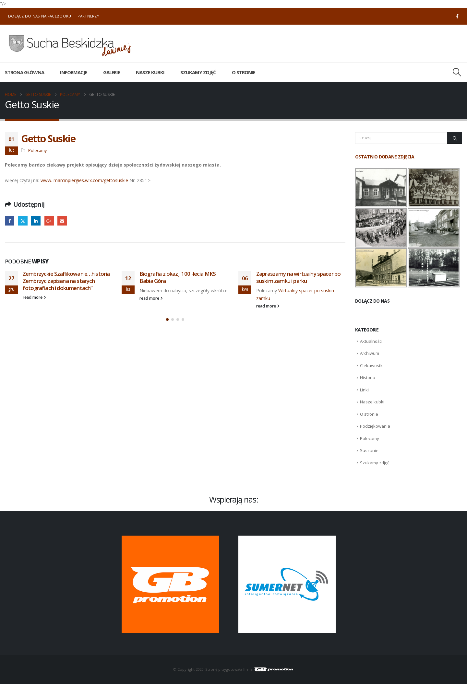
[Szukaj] (454, 138)
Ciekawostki (372, 365)
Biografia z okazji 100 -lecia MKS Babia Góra (177, 277)
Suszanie (369, 450)
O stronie (243, 72)
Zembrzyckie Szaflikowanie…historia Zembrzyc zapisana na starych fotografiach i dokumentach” (66, 281)
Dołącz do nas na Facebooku (39, 16)
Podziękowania (375, 426)
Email (62, 221)
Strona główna (24, 72)
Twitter (23, 221)
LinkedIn (36, 221)
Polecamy (37, 150)
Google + (49, 221)
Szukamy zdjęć (198, 72)
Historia (367, 377)
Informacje (73, 72)
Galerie (111, 72)
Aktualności (371, 341)
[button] (457, 72)
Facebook (9, 221)
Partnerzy (88, 16)
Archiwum (369, 353)
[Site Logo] (70, 43)
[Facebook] (457, 16)
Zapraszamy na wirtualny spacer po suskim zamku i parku (298, 277)
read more (34, 297)
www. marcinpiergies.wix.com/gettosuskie (84, 180)
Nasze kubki (150, 72)
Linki (364, 390)
